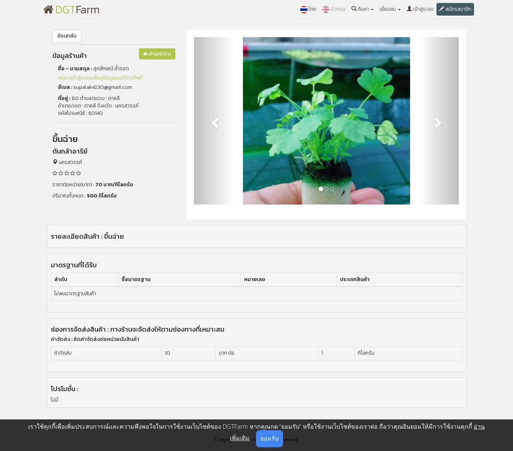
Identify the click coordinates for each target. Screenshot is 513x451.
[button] (214, 120)
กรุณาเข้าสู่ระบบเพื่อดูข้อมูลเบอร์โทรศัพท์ (100, 78)
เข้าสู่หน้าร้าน (157, 54)
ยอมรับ (269, 438)
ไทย (308, 9)
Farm (71, 9)
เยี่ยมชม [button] (390, 9)
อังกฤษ (333, 9)
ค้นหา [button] (362, 9)
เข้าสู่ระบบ (420, 9)
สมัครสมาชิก (455, 9)
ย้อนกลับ (67, 36)
